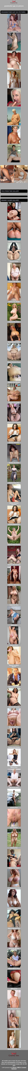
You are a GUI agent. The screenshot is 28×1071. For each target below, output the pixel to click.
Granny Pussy (14, 260)
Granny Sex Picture (14, 220)
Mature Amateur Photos (14, 665)
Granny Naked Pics (14, 523)
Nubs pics (14, 624)
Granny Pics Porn (14, 321)
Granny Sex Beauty (14, 381)
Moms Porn (14, 766)
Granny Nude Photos (14, 544)
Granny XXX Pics (14, 442)
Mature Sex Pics (14, 726)
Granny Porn (14, 644)
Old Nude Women (14, 947)
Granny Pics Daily (14, 401)
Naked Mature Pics (14, 968)
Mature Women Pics (14, 927)
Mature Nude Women (14, 1048)
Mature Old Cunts (14, 867)
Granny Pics (14, 807)
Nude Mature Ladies (14, 341)
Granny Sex (14, 847)
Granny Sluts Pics (14, 482)
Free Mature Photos (14, 1008)
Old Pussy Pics (14, 786)
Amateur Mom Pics (14, 584)
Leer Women (14, 827)
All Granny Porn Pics (14, 887)
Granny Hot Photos (14, 746)
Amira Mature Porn (14, 240)
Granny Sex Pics (14, 462)
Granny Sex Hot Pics (14, 564)
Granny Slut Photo (14, 281)
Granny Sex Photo (14, 301)
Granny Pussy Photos (14, 421)
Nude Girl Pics (14, 604)
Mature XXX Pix (14, 1028)
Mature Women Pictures (14, 503)
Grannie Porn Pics (14, 686)
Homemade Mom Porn (14, 907)
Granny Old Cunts (14, 706)
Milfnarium (14, 988)
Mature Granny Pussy (14, 361)
